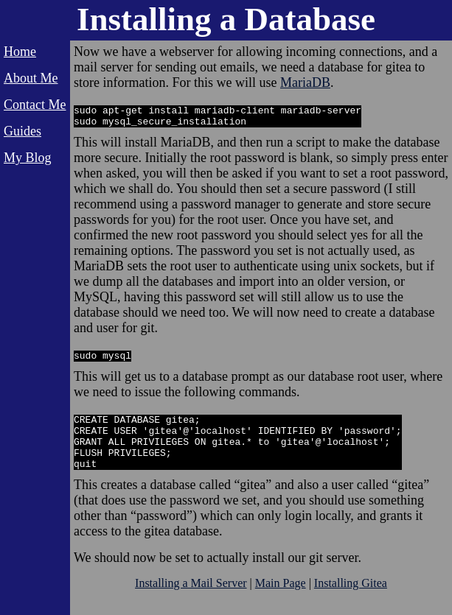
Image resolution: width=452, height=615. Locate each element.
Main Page (280, 600)
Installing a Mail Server (191, 600)
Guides (22, 131)
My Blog (28, 157)
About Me (31, 78)
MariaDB (305, 82)
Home (20, 51)
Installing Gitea (350, 600)
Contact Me (35, 104)
